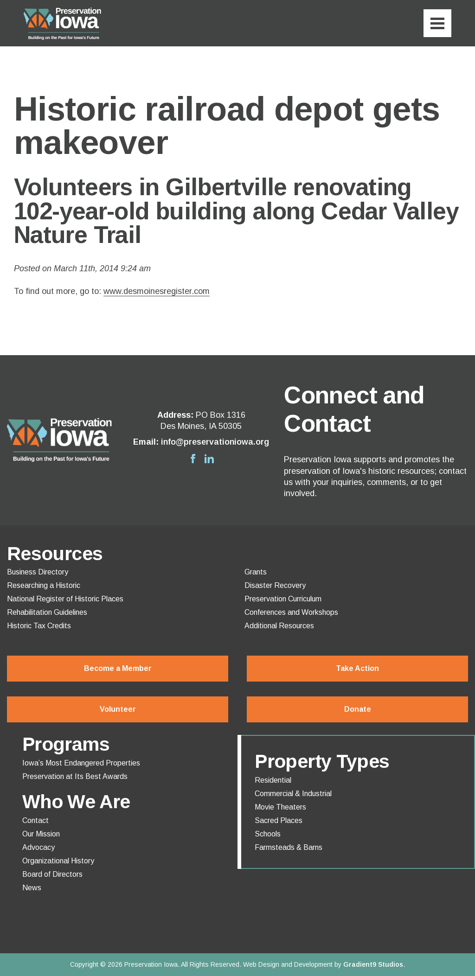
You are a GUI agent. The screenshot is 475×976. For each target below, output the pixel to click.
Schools (268, 834)
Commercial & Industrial (293, 793)
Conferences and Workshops (291, 612)
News (31, 888)
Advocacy (38, 847)
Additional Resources (279, 626)
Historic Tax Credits (39, 626)
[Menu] (437, 23)
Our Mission (41, 834)
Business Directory (37, 572)
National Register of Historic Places (65, 599)
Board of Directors (52, 874)
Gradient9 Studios (373, 964)
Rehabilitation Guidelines (47, 612)
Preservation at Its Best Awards (75, 776)
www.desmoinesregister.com (156, 291)
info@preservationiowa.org (215, 442)
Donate (357, 709)
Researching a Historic (43, 585)
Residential (273, 780)
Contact (35, 820)
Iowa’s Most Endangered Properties (81, 763)
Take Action (357, 668)
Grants (255, 572)
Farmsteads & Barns (288, 847)
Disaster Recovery (275, 585)
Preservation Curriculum (282, 599)
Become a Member (118, 668)
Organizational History (58, 861)
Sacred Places (278, 820)
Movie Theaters (280, 807)
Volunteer (118, 709)
